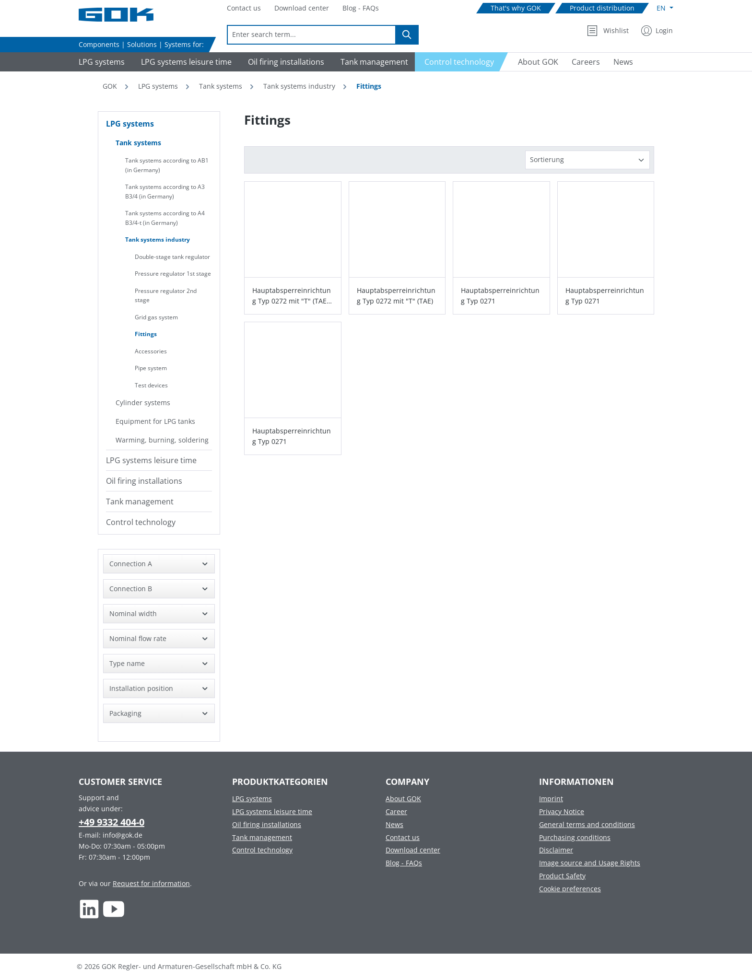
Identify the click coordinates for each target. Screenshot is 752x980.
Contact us (403, 837)
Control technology (141, 522)
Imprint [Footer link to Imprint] (551, 798)
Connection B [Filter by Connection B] (159, 588)
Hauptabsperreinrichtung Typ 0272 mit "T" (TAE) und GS (291, 296)
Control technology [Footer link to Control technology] (262, 849)
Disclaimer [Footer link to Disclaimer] (556, 849)
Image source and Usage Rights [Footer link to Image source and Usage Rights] (589, 862)
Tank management (140, 501)
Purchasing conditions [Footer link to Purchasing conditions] (575, 837)
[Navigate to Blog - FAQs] (360, 8)
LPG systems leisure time (151, 460)
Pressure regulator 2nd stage (166, 295)
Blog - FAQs (404, 862)
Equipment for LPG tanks (155, 421)
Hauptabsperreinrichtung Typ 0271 (500, 295)
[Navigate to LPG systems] (100, 61)
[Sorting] (587, 160)
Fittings (146, 334)
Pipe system (151, 368)
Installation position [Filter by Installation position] (159, 688)
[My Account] (657, 30)
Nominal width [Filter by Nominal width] (159, 613)
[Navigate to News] (623, 61)
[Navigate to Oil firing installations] (284, 61)
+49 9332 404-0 (111, 822)
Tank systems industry (157, 239)
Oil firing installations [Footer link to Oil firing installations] (266, 824)
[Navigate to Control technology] (461, 61)
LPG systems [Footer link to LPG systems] (252, 798)
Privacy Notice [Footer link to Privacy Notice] (561, 811)
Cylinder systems (143, 402)
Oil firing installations (144, 481)
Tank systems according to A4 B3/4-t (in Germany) (165, 218)
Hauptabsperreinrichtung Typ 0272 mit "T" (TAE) (396, 295)
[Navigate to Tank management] (373, 61)
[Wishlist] (608, 30)
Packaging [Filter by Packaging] (159, 713)
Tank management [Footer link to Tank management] (262, 837)
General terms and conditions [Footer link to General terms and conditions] (587, 824)
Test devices (151, 385)
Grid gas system (156, 317)
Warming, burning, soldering (162, 439)
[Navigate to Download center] (301, 8)
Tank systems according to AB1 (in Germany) (167, 165)
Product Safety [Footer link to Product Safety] (562, 875)
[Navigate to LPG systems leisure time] (184, 61)
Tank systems (138, 142)
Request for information (151, 883)
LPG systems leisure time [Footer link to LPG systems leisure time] (272, 811)
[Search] (407, 35)
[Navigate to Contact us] (244, 8)
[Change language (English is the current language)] (665, 8)
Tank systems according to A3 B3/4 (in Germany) (165, 191)
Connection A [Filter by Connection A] (159, 563)
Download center (413, 849)
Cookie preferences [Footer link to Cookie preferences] (570, 888)
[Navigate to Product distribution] (602, 8)
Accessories (151, 351)
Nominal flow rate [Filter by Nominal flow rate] (159, 638)
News (394, 824)
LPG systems (130, 123)
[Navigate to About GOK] (534, 61)
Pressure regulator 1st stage (173, 273)
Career (396, 811)
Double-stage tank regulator (172, 257)
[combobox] (311, 35)
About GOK (403, 798)
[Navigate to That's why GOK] (516, 8)
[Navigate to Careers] (586, 61)
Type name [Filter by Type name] (159, 663)
